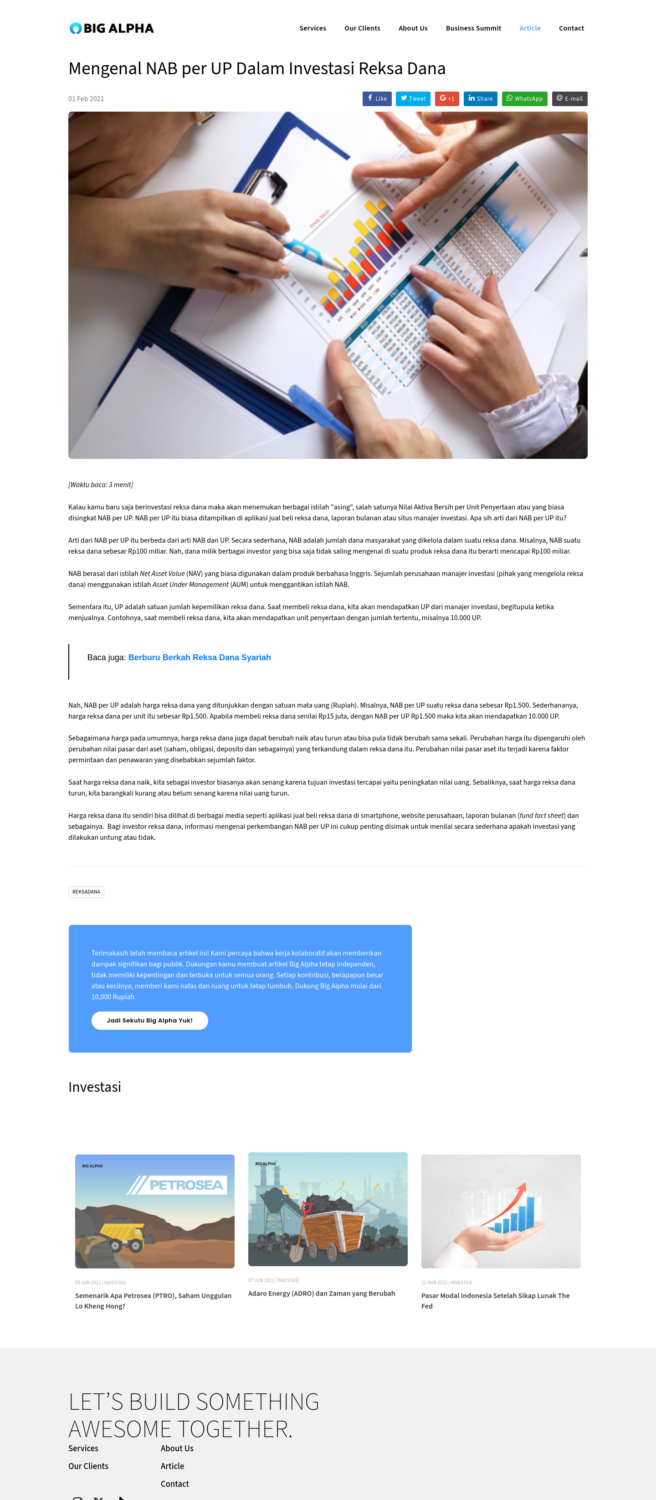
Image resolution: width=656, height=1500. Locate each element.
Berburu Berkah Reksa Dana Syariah (199, 658)
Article (523, 16)
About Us (406, 16)
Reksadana (86, 893)
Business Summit (467, 16)
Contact (564, 16)
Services (305, 16)
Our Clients (356, 16)
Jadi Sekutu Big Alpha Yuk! (150, 1021)
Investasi (115, 1345)
